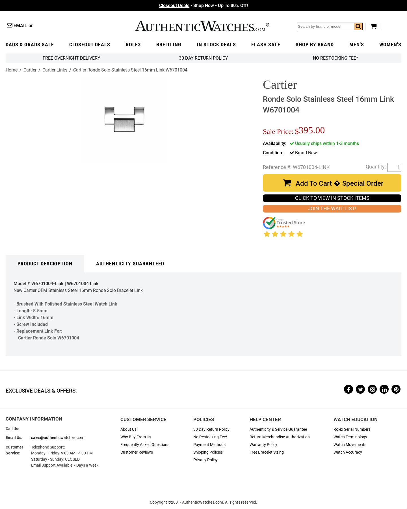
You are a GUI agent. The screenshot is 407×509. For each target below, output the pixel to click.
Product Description (45, 264)
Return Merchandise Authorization (280, 437)
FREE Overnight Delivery (71, 58)
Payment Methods (209, 444)
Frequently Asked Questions (144, 444)
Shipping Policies (208, 452)
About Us (128, 429)
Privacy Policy (205, 460)
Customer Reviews (136, 452)
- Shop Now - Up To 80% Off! (203, 5)
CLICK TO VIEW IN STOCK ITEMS (332, 198)
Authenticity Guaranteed (130, 264)
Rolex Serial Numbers (352, 429)
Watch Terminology (350, 437)
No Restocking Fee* (335, 58)
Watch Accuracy (348, 452)
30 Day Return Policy (211, 429)
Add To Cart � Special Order (339, 183)
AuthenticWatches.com (202, 26)
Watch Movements (350, 444)
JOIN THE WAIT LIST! (332, 208)
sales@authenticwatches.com (57, 437)
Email (20, 25)
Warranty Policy (263, 444)
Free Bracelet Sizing (267, 452)
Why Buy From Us (135, 437)
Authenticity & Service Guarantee (278, 429)
